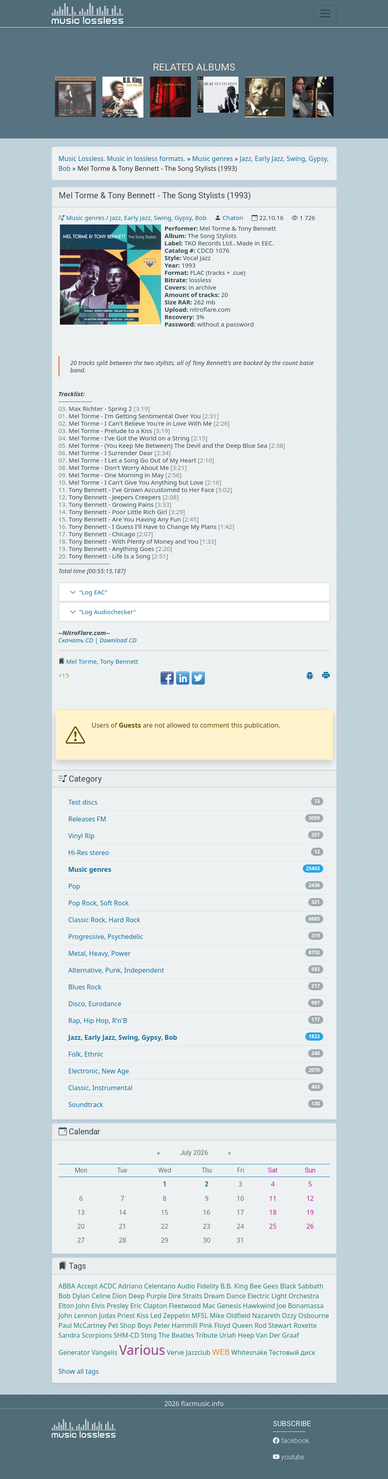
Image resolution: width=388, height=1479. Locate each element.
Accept (87, 1286)
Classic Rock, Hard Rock (104, 919)
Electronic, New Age (98, 1070)
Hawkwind (259, 1305)
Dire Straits (185, 1295)
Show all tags (79, 1371)
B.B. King (234, 1286)
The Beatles (176, 1335)
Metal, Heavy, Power (99, 953)
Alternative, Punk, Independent (116, 970)
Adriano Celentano (146, 1286)
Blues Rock (85, 986)
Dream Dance (225, 1295)
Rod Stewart (273, 1325)
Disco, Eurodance (94, 1003)
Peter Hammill (175, 1325)
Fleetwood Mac (192, 1305)
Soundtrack (85, 1104)
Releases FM (87, 818)
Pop (74, 886)
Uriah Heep (236, 1335)
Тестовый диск (292, 1352)
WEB (221, 1351)
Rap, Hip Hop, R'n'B (97, 1020)
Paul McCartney (83, 1325)
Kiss (142, 1315)
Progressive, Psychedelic (105, 936)
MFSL (200, 1315)
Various (142, 1350)
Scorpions (97, 1335)
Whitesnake (249, 1352)
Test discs (83, 802)
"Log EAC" (93, 592)
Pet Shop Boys (130, 1325)
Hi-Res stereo (88, 852)
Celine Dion (109, 1295)
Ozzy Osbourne (305, 1315)
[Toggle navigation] (325, 13)
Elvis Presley (110, 1305)
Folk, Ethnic (85, 1054)
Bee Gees (264, 1286)
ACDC (107, 1286)
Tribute (207, 1335)
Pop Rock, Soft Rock (98, 902)
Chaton (232, 217)
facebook (291, 1441)
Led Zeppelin (170, 1315)
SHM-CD (126, 1335)
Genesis (229, 1305)
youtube (288, 1457)
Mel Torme (81, 661)
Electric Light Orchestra (283, 1295)
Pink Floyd (214, 1325)
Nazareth (266, 1315)
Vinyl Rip (81, 835)
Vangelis (105, 1352)
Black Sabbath (301, 1286)
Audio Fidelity (198, 1286)
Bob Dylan (74, 1295)
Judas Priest (117, 1315)
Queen (242, 1325)
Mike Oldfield (230, 1315)
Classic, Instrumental (100, 1087)
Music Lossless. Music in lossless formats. (122, 158)
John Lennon (78, 1315)
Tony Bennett (119, 661)
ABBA (67, 1286)
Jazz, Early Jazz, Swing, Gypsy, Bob (158, 217)
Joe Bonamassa (300, 1305)
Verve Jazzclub (188, 1352)
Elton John (74, 1305)
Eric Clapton (148, 1305)
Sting (149, 1335)
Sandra (69, 1335)
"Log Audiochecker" (107, 612)
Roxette (305, 1325)
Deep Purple (148, 1295)
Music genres (212, 158)
